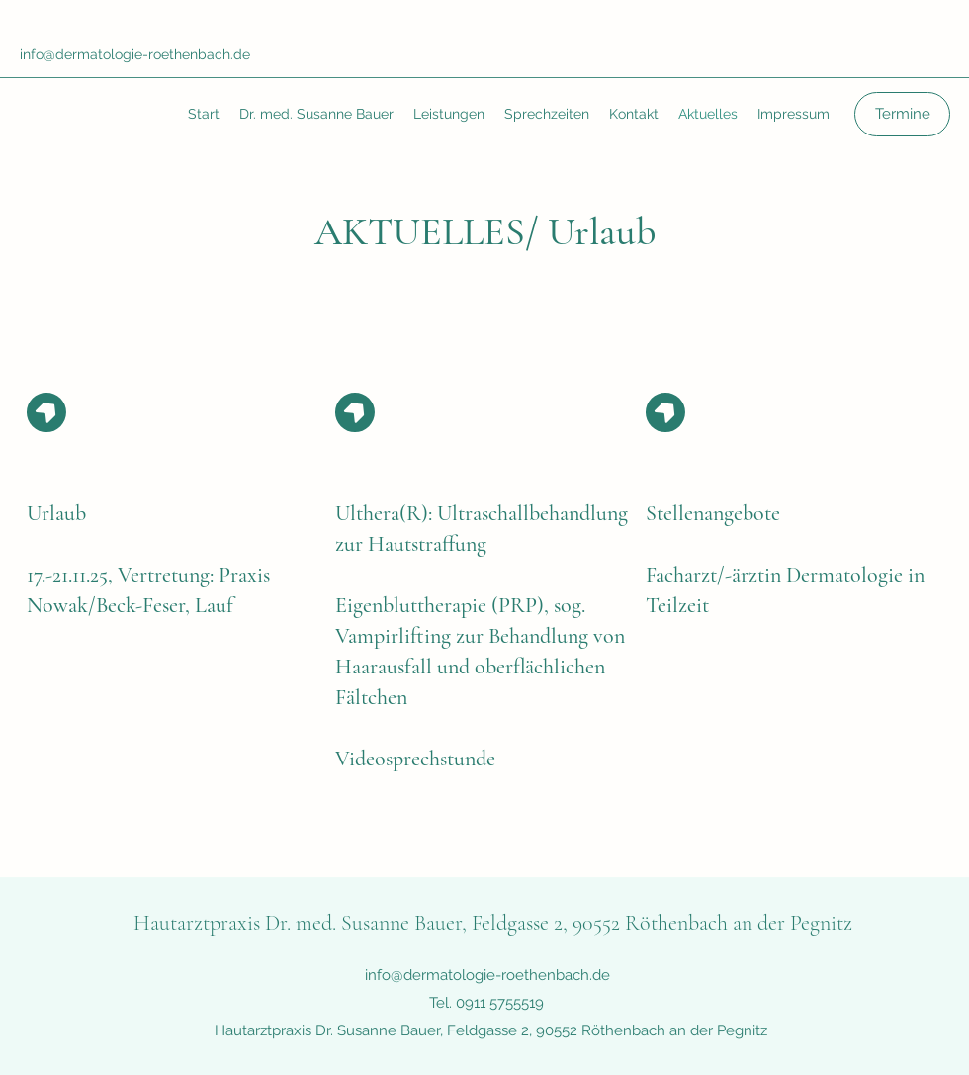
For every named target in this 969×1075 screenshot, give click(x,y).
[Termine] (902, 114)
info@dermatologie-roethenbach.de (135, 54)
